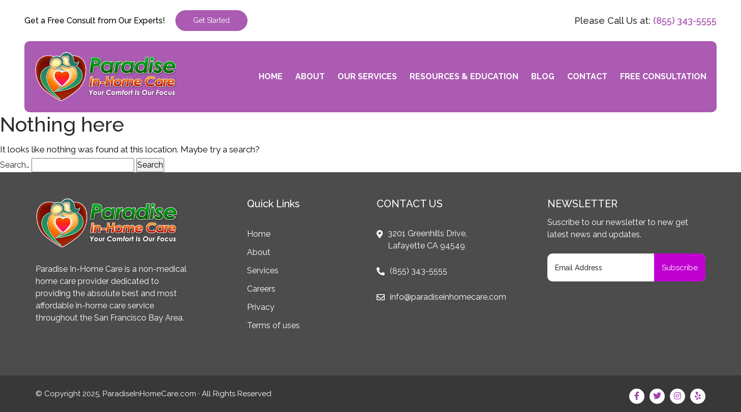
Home (271, 76)
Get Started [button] (211, 20)
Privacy (260, 307)
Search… (14, 165)
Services (263, 270)
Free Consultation (663, 76)
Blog (542, 76)
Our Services (367, 76)
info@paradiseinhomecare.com (448, 297)
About (310, 76)
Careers (261, 289)
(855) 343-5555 (685, 20)
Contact (587, 76)
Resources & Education (464, 76)
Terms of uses (273, 325)
